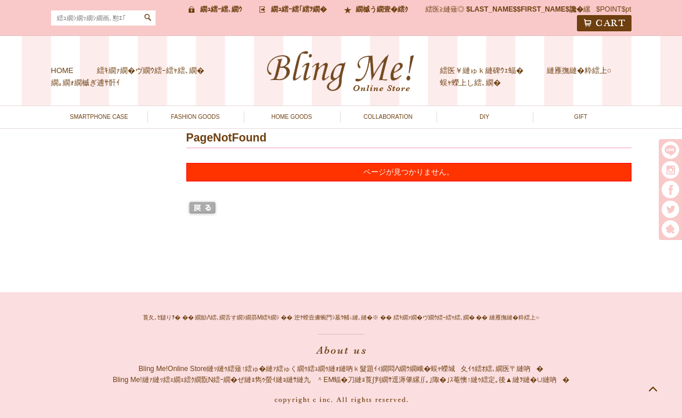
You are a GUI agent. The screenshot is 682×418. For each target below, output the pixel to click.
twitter (670, 209)
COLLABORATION (387, 117)
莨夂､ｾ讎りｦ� (162, 317)
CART (604, 23)
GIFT (580, 117)
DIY (484, 117)
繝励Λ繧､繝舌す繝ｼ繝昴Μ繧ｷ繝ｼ (237, 317)
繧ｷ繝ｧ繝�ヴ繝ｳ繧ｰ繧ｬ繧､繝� (150, 70)
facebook (670, 189)
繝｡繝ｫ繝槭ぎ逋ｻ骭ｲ (85, 82)
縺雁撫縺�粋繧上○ (579, 70)
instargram (670, 170)
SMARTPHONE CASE (99, 117)
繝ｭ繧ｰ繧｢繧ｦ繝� (299, 9)
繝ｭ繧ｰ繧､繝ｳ (221, 9)
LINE (670, 150)
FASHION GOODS (195, 117)
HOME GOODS (291, 117)
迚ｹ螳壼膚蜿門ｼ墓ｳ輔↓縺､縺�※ (336, 317)
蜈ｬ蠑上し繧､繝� (470, 82)
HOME (62, 70)
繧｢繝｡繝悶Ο (670, 229)
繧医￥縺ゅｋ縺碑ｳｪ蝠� (482, 70)
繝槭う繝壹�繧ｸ (382, 9)
